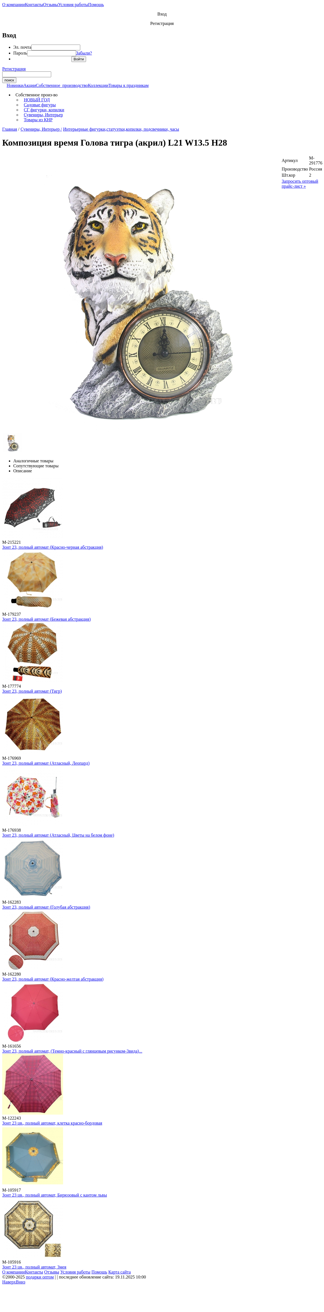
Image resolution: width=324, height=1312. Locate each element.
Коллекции (98, 85)
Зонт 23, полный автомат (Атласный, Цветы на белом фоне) (58, 835)
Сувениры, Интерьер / (41, 129)
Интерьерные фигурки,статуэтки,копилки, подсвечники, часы (121, 129)
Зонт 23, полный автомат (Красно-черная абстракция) (52, 547)
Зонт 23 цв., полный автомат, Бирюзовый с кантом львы (54, 1195)
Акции (30, 85)
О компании (13, 4)
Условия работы (73, 4)
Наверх (9, 1282)
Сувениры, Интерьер (43, 114)
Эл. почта (22, 47)
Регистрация (162, 23)
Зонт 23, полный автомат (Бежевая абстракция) (46, 619)
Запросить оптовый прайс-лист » (300, 184)
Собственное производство (62, 85)
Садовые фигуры (40, 104)
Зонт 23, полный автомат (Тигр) (32, 691)
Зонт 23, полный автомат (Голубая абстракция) (46, 907)
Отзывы (50, 4)
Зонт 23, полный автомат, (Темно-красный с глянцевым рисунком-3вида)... (72, 1051)
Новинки (15, 85)
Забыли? (84, 53)
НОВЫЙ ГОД (37, 99)
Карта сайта (119, 1272)
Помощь (96, 4)
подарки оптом (40, 1277)
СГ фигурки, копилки (44, 109)
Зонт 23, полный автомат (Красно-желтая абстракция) (52, 979)
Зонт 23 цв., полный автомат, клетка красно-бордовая (52, 1123)
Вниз (20, 1282)
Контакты (34, 4)
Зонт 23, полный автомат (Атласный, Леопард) (46, 763)
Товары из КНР (38, 119)
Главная (9, 129)
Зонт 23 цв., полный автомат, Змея (34, 1267)
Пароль (20, 53)
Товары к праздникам (128, 85)
